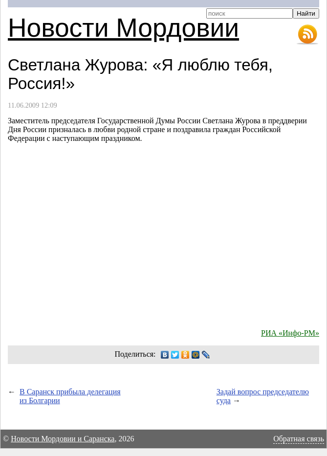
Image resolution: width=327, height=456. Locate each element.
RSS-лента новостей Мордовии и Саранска (307, 34)
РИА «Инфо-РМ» (290, 333)
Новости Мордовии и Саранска (62, 438)
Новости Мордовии (123, 27)
